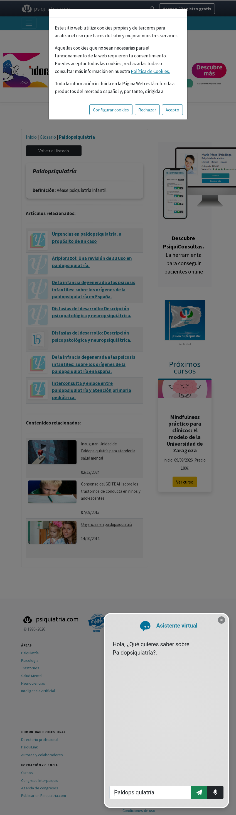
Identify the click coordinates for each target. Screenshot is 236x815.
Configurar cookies (111, 110)
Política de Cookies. (150, 71)
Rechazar (147, 110)
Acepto (172, 110)
